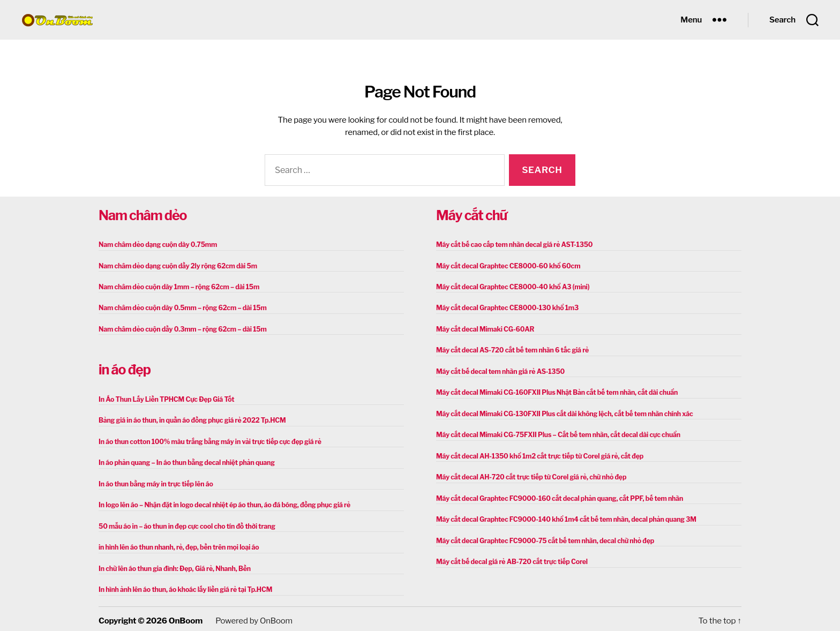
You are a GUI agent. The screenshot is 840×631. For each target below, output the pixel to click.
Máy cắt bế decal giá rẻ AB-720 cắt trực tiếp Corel (509, 558)
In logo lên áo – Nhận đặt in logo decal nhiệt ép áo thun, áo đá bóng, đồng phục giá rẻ (221, 502)
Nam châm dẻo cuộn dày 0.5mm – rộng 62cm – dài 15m (180, 307)
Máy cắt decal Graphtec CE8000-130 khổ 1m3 (505, 307)
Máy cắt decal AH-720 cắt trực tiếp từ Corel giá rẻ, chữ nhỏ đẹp (528, 474)
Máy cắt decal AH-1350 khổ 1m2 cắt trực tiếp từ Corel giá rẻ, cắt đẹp (537, 453)
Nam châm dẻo (142, 215)
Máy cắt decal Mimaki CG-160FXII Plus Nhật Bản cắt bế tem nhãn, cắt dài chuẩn (553, 391)
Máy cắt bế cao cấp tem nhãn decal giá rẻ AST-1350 (512, 245)
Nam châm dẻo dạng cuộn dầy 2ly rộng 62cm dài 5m (176, 265)
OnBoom (185, 616)
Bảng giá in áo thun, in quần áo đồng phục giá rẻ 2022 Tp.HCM (190, 419)
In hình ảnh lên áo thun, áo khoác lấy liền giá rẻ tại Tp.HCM (183, 586)
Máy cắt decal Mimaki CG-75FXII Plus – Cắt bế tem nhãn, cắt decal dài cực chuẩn (554, 433)
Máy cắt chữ (471, 215)
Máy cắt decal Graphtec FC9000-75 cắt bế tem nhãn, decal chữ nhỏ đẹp (542, 537)
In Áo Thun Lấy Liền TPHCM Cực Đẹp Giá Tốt (164, 398)
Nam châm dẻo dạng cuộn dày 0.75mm (156, 245)
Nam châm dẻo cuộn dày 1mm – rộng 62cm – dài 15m (177, 286)
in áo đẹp (125, 368)
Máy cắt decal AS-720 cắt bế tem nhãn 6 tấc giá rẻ (510, 349)
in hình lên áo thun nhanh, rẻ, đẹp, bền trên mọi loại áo (176, 544)
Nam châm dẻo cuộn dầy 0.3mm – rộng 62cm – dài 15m (180, 328)
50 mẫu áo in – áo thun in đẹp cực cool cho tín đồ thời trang (185, 523)
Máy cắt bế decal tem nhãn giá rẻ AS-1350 (498, 370)
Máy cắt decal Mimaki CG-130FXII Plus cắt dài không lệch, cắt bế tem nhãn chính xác (561, 412)
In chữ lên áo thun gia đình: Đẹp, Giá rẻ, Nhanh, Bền (172, 565)
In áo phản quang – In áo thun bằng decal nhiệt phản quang (184, 460)
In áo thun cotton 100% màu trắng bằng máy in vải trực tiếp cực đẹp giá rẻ (207, 439)
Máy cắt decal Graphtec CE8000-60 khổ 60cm (506, 265)
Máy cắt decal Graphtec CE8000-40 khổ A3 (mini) (511, 286)
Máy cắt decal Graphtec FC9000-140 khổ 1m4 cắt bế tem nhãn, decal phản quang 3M (562, 516)
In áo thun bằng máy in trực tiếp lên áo (154, 481)
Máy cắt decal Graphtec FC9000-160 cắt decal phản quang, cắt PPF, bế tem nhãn (556, 495)
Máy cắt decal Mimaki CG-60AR (483, 328)
